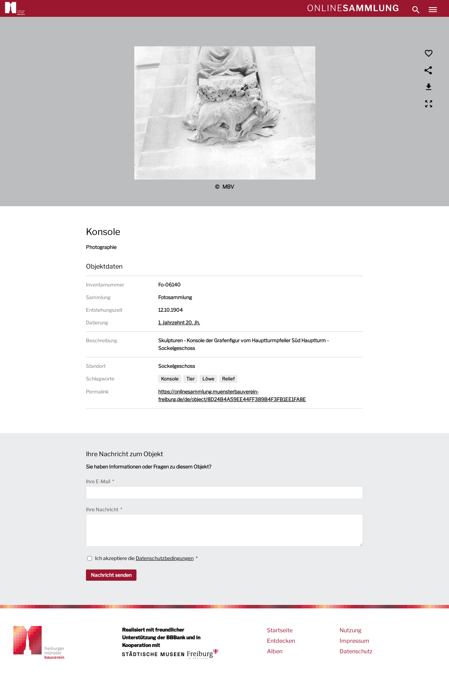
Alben (274, 651)
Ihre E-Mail (98, 481)
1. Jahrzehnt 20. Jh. (179, 322)
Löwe (208, 379)
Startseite (280, 630)
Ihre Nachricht (102, 509)
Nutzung (351, 630)
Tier (190, 379)
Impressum (354, 641)
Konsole (170, 379)
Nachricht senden (111, 575)
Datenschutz (356, 651)
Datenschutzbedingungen (165, 558)
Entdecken (281, 641)
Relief (228, 379)
